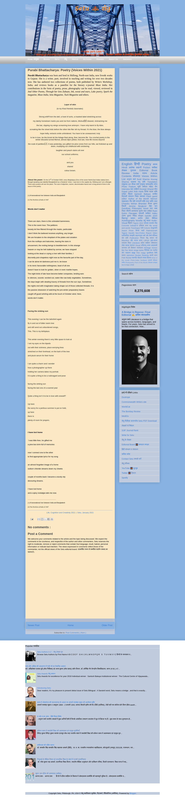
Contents (126, 176)
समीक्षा (154, 167)
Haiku (154, 213)
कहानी (138, 167)
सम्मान (133, 218)
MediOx (125, 416)
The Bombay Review (131, 411)
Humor (154, 248)
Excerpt (143, 189)
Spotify (125, 478)
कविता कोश (126, 454)
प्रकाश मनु (135, 182)
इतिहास (141, 226)
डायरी (151, 255)
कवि (143, 182)
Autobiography (128, 220)
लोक (123, 245)
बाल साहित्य (135, 189)
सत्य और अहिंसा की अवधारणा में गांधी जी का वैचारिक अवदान (45, 666)
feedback (143, 260)
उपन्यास (124, 248)
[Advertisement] (139, 112)
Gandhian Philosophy (132, 208)
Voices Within (149, 176)
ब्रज (155, 255)
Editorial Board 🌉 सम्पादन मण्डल (135, 444)
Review (126, 173)
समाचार (142, 196)
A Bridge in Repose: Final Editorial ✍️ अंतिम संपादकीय (136, 313)
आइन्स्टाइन (138, 236)
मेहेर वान (153, 206)
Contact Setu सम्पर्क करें (131, 459)
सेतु (65, 59)
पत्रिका (155, 260)
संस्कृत (140, 216)
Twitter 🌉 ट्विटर (129, 473)
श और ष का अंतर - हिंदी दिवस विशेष (49, 716)
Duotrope (126, 397)
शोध (155, 189)
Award (124, 231)
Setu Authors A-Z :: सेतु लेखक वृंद (50, 652)
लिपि (155, 253)
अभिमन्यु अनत (145, 245)
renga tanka (139, 250)
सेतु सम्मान (150, 238)
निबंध (137, 196)
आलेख (131, 167)
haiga (143, 253)
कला (146, 226)
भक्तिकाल (154, 243)
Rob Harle (139, 191)
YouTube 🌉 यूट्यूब (130, 468)
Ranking (145, 255)
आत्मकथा (134, 211)
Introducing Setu (44, 688)
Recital (128, 258)
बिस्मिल (154, 218)
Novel (145, 208)
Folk (123, 258)
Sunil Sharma (143, 179)
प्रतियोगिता (125, 236)
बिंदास (130, 194)
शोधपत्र (136, 176)
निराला (142, 238)
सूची (138, 186)
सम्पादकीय (149, 184)
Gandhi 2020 (151, 216)
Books (47, 59)
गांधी (141, 228)
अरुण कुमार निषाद (129, 216)
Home (71, 625)
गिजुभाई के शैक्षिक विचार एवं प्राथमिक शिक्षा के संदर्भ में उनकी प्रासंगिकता (61, 759)
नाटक (136, 240)
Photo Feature (129, 186)
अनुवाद (142, 184)
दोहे (131, 240)
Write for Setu (128, 435)
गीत (130, 201)
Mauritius (125, 240)
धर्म (129, 248)
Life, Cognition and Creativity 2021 (61, 512)
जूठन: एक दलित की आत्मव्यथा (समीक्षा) (48, 773)
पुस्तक (133, 170)
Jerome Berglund (137, 206)
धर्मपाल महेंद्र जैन (149, 186)
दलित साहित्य (145, 243)
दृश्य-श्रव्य (153, 240)
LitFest (146, 240)
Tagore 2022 (138, 223)
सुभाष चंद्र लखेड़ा (145, 211)
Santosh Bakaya (142, 194)
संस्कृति (132, 236)
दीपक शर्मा (135, 184)
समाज (124, 255)
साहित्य (147, 213)
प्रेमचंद (146, 223)
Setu (57, 59)
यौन (123, 253)
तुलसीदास (150, 253)
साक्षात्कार (125, 201)
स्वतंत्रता (140, 248)
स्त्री (142, 231)
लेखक (124, 170)
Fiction (146, 167)
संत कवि (125, 238)
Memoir (153, 199)
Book (154, 170)
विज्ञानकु (125, 218)
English (127, 164)
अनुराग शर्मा (131, 179)
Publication (134, 238)
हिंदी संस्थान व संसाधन (130, 449)
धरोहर (124, 194)
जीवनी (128, 211)
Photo (131, 231)
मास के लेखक (126, 265)
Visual (137, 245)
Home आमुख (33, 59)
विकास (149, 258)
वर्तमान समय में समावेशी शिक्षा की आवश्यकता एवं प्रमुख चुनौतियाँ (58, 731)
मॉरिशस (154, 236)
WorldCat (126, 407)
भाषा (155, 208)
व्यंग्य (155, 184)
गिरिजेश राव (148, 250)
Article (153, 173)
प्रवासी (141, 213)
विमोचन (133, 248)
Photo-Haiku (135, 260)
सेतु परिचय (126, 463)
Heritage (147, 248)
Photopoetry (129, 262)
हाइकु (133, 253)
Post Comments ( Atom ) (76, 633)
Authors (87, 59)
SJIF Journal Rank (130, 430)
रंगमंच (144, 258)
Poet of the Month (141, 262)
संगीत (123, 262)
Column (147, 228)
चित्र (123, 211)
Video (155, 233)
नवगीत (155, 250)
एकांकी (150, 260)
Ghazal (150, 189)
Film (138, 253)
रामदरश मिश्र (126, 243)
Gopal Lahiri (127, 191)
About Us (113, 59)
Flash (148, 196)
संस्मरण (131, 196)
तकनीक (134, 258)
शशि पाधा (145, 201)
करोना (140, 218)
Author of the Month (138, 199)
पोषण (147, 218)
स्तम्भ (144, 173)
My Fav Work (127, 250)
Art (129, 184)
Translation (152, 182)
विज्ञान (130, 223)
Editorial (143, 170)
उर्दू (144, 220)
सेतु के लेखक (126, 440)
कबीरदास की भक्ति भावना (45, 745)
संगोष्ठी (132, 265)
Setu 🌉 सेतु (92, 8)
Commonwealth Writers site (134, 402)
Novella (139, 220)
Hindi (124, 167)
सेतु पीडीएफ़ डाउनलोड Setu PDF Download (139, 421)
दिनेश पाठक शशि (150, 191)
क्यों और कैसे (147, 236)
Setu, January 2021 (85, 512)
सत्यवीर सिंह (153, 223)
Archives (127, 59)
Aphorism (130, 255)
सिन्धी (137, 231)
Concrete (125, 226)
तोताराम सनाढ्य (152, 262)
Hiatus (75, 59)
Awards (100, 59)
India (135, 173)
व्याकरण (128, 253)
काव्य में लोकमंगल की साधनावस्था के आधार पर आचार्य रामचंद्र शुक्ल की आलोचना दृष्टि (66, 702)
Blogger (133, 793)
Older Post (107, 625)
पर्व (156, 238)
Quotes (138, 255)
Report (148, 233)
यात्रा (148, 220)
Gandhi (131, 233)
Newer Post (33, 625)
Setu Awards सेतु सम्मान (46, 674)
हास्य (140, 240)
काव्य (155, 164)
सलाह (127, 245)
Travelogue (135, 228)
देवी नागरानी (137, 201)
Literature (136, 243)
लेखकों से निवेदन (128, 425)
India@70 (134, 226)
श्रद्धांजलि (154, 228)
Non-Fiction (140, 233)
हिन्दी (137, 164)
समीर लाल (153, 201)
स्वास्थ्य (132, 245)
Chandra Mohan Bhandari (134, 203)
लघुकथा (124, 184)
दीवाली (140, 258)
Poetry (146, 164)
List (123, 179)
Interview (126, 189)
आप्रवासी (154, 245)
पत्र (151, 208)
